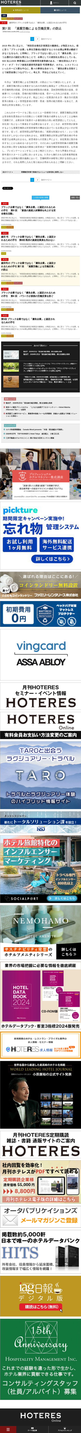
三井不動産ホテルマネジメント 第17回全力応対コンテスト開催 (30, 438)
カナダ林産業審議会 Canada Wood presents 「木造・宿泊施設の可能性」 (35, 430)
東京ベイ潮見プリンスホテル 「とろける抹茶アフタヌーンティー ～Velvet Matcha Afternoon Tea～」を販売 (38, 408)
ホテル (4, 18)
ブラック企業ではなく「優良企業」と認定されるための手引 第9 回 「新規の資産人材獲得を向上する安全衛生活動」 (28, 210)
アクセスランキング (65, 1430)
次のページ (45, 39)
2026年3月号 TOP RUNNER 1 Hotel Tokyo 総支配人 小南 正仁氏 (32, 434)
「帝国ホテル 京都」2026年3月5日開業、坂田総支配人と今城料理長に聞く (47, 377)
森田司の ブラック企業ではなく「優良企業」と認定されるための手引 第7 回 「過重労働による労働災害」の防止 (28, 266)
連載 (4, 16)
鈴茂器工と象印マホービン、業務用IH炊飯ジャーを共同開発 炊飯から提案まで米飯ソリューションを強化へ (41, 415)
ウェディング (18, 18)
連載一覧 (74, 197)
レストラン (10, 18)
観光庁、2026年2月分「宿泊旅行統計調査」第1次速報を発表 (42, 351)
